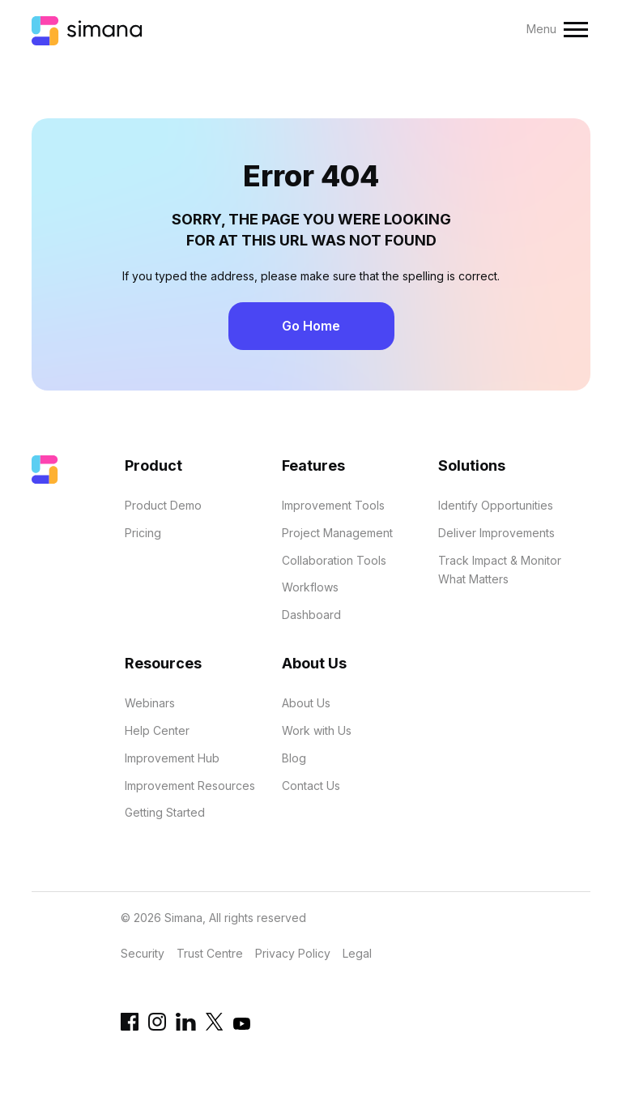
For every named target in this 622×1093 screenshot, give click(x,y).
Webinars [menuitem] (150, 703)
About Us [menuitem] (306, 703)
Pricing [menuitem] (143, 533)
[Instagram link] (157, 1026)
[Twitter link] (215, 1026)
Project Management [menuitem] (337, 533)
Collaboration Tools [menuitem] (334, 560)
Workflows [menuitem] (310, 587)
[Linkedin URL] (186, 1026)
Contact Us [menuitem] (311, 785)
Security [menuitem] (142, 953)
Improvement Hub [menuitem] (172, 758)
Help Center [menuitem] (157, 730)
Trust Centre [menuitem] (210, 953)
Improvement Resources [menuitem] (190, 785)
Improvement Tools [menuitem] (333, 505)
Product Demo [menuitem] (163, 505)
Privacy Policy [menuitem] (292, 953)
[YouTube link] (241, 1028)
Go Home (311, 326)
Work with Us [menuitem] (316, 730)
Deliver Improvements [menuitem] (496, 533)
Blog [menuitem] (294, 758)
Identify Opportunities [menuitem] (495, 505)
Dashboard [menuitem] (311, 614)
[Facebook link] (129, 1026)
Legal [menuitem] (357, 953)
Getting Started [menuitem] (165, 812)
